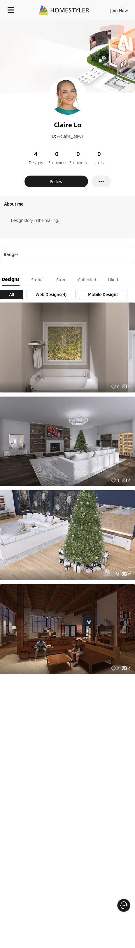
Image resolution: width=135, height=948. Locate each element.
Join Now (119, 10)
